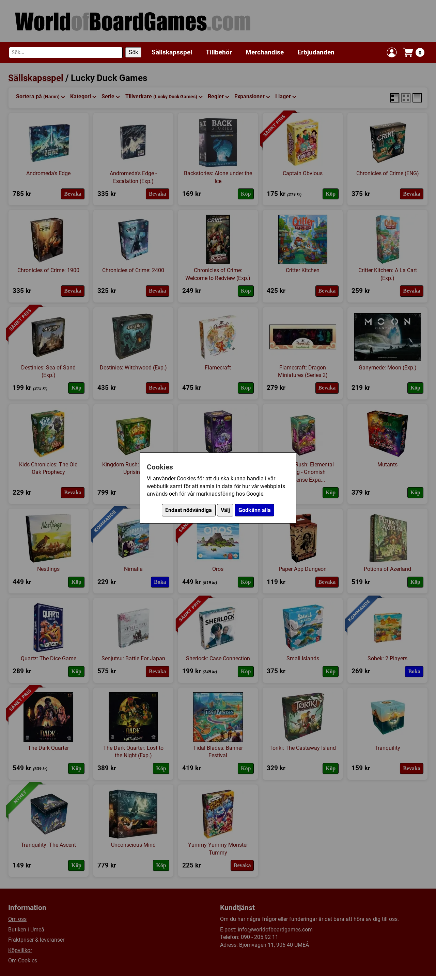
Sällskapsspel (172, 52)
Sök (133, 52)
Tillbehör (219, 52)
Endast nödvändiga (188, 510)
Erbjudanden (315, 52)
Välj (225, 510)
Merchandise (265, 52)
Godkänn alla (254, 510)
